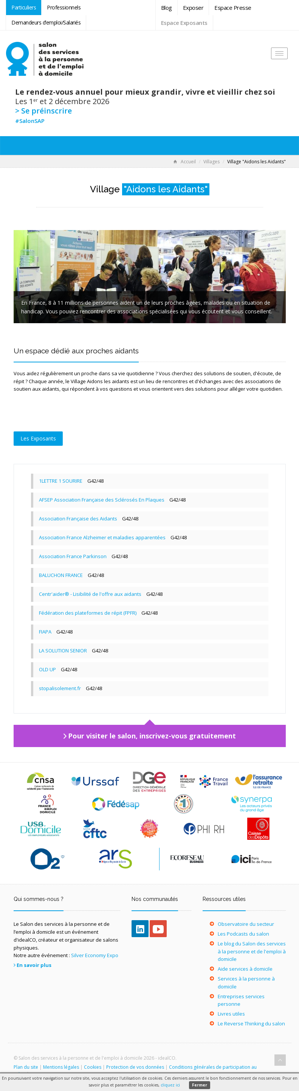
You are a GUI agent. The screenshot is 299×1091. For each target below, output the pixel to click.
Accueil (185, 161)
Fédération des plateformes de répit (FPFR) (87, 612)
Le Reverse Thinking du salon (251, 1023)
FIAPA (45, 631)
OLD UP (47, 669)
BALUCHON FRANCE (61, 575)
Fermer (199, 1085)
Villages (211, 161)
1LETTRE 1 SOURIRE (60, 480)
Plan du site (26, 1067)
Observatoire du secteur (246, 924)
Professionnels (64, 7)
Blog (166, 7)
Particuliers (23, 7)
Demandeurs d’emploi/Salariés (46, 22)
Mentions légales (61, 1067)
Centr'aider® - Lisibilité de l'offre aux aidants (90, 594)
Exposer (193, 7)
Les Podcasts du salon (243, 933)
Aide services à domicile (245, 968)
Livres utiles (231, 1013)
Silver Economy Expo (94, 955)
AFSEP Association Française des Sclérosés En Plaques (101, 499)
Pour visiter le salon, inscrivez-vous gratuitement (152, 735)
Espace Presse (232, 7)
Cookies (92, 1067)
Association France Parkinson (73, 556)
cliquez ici (170, 1085)
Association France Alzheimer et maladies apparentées (102, 537)
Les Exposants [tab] (38, 438)
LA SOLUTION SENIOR (63, 650)
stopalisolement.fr (60, 688)
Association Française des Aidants (78, 518)
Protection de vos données (135, 1067)
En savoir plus (34, 965)
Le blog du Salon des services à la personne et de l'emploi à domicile (252, 951)
